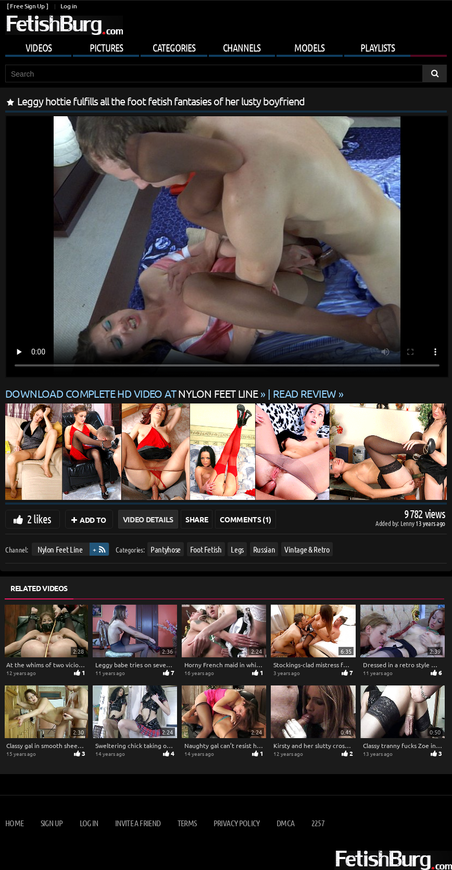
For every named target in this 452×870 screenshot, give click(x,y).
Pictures (106, 47)
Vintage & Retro (307, 549)
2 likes (39, 518)
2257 (317, 823)
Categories (174, 47)
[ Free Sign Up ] (27, 6)
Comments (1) (245, 519)
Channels (241, 47)
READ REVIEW (304, 393)
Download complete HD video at (132, 393)
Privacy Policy (237, 823)
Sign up (51, 823)
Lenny (408, 523)
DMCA (285, 823)
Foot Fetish (206, 549)
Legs (237, 549)
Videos (39, 47)
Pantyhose (165, 549)
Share (196, 519)
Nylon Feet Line (60, 549)
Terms (187, 823)
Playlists (377, 47)
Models (309, 47)
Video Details (148, 519)
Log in (68, 6)
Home (14, 823)
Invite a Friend (137, 823)
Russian (264, 549)
